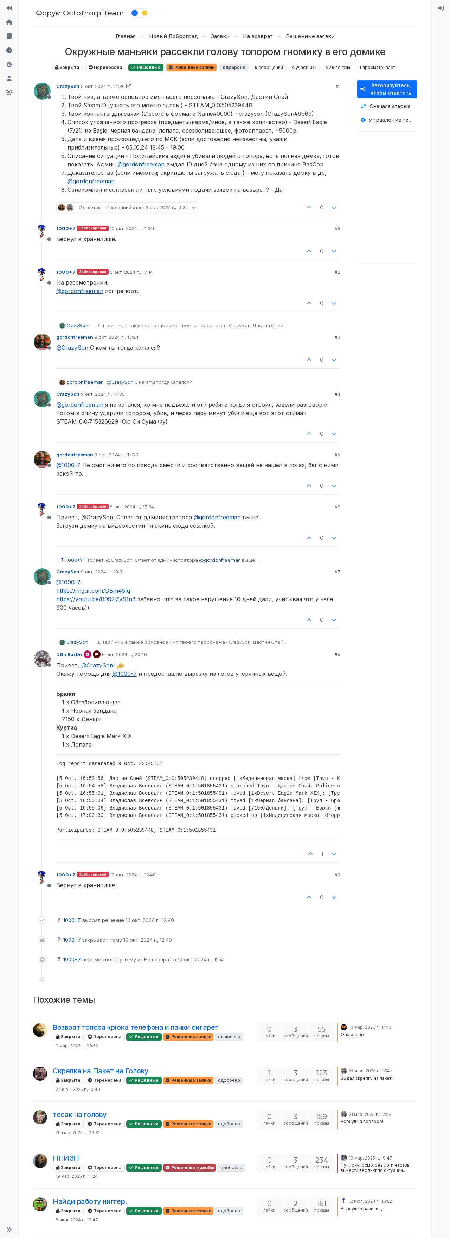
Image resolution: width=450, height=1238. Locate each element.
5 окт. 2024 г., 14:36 (103, 86)
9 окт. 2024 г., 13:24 (117, 337)
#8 (337, 654)
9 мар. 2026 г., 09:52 (77, 1045)
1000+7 (66, 228)
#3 (337, 337)
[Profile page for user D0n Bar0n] (42, 658)
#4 (337, 394)
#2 (337, 272)
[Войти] (441, 8)
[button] (9, 1229)
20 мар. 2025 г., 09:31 (78, 1132)
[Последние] (9, 50)
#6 (337, 506)
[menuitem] (441, 8)
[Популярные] (9, 64)
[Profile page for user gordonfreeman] (42, 342)
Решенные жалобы (189, 1167)
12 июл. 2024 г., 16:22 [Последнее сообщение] (370, 1201)
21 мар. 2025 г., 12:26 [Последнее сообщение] (370, 1114)
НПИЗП (66, 1158)
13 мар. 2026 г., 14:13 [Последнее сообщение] (370, 1027)
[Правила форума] (9, 36)
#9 (337, 228)
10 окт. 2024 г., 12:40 (133, 228)
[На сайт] (9, 8)
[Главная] (9, 22)
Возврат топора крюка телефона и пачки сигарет (136, 1027)
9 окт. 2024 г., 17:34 (132, 506)
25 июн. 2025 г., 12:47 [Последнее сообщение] (371, 1070)
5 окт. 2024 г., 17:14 (131, 272)
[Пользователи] (9, 78)
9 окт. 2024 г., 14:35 (103, 394)
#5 (337, 454)
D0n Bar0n (69, 654)
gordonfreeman (74, 337)
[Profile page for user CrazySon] (42, 91)
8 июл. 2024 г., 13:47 (77, 1220)
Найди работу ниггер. (90, 1201)
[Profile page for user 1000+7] (42, 233)
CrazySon (67, 86)
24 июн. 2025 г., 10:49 (78, 1089)
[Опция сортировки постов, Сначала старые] (387, 106)
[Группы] (9, 93)
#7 (337, 571)
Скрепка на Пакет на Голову (101, 1071)
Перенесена (105, 67)
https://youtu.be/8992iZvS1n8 (96, 599)
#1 (338, 86)
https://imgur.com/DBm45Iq (93, 590)
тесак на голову (80, 1114)
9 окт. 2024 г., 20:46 (124, 654)
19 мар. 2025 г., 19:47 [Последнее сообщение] (370, 1158)
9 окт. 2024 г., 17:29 (117, 454)
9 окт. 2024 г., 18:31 (102, 571)
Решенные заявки (191, 67)
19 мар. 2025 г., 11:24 (77, 1176)
